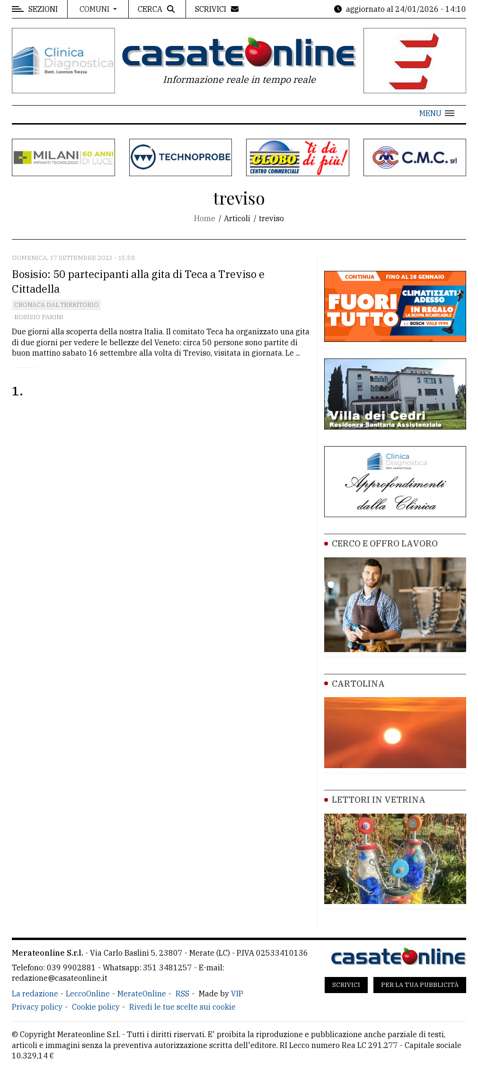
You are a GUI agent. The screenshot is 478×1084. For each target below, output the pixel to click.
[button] (437, 113)
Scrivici (346, 985)
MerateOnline (141, 993)
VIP (237, 993)
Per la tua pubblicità (420, 985)
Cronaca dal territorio (56, 305)
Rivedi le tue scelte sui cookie (182, 1007)
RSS (182, 993)
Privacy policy (37, 1007)
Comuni (95, 9)
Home (204, 218)
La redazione (35, 993)
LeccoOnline (88, 993)
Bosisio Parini (38, 317)
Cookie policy (96, 1007)
